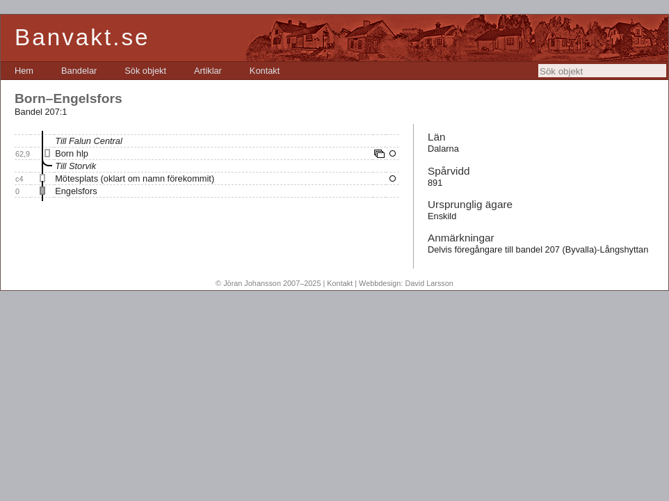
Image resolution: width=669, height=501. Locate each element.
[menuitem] (24, 70)
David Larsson (429, 283)
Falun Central (95, 141)
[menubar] (147, 70)
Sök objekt (145, 70)
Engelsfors (76, 191)
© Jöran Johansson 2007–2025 (268, 283)
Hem (24, 70)
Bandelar (79, 70)
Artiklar (208, 70)
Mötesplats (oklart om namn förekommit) (134, 178)
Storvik (82, 166)
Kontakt (265, 70)
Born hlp (71, 153)
